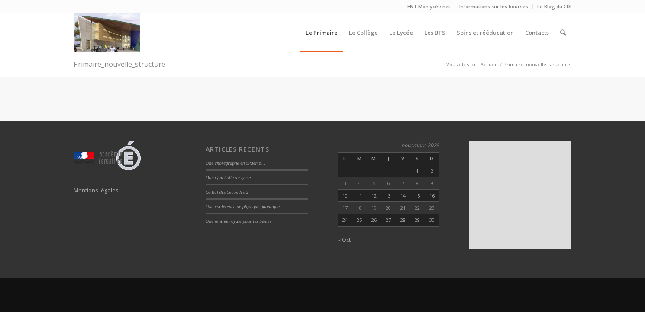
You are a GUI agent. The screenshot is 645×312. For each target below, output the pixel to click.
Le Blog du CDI (554, 6)
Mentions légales (96, 190)
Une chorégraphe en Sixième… (235, 163)
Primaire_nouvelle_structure (119, 64)
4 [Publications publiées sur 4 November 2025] (359, 183)
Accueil (489, 64)
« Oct (344, 240)
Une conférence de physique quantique (243, 206)
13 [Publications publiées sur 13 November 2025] (388, 195)
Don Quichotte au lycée (228, 177)
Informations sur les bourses (493, 6)
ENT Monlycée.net (428, 6)
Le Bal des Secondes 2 (227, 192)
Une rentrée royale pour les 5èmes (238, 221)
